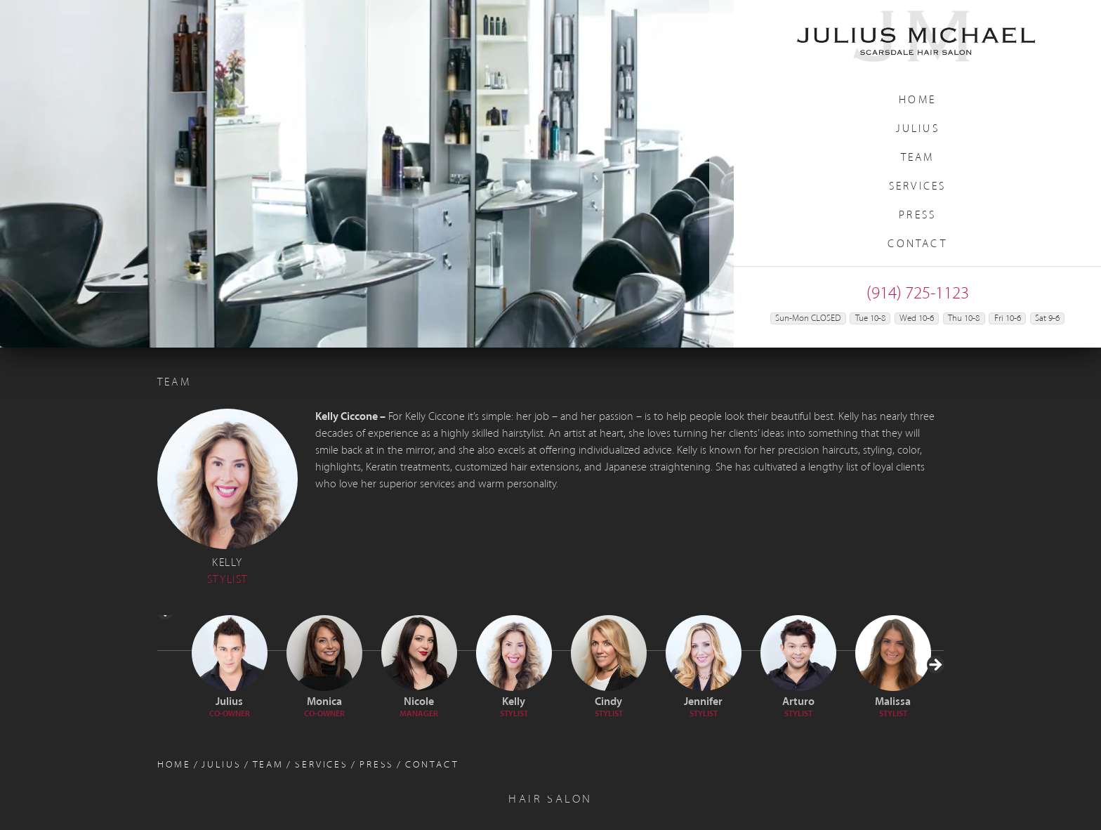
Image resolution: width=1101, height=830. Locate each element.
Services (918, 186)
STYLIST (893, 714)
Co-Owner (229, 714)
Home (917, 100)
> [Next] (934, 709)
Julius (918, 129)
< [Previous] (166, 655)
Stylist (514, 714)
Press (917, 215)
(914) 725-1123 (917, 294)
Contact (917, 244)
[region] (367, 174)
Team (918, 158)
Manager (419, 714)
